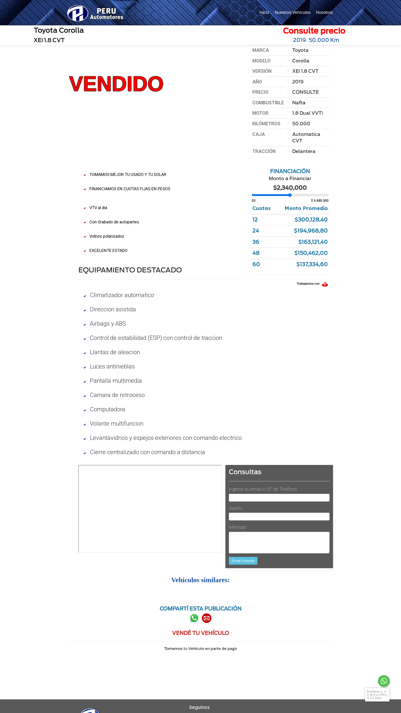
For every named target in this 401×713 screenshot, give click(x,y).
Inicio (264, 12)
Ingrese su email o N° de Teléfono (263, 489)
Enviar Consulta (243, 561)
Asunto (236, 508)
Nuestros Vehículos (292, 12)
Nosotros (324, 12)
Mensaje (237, 527)
